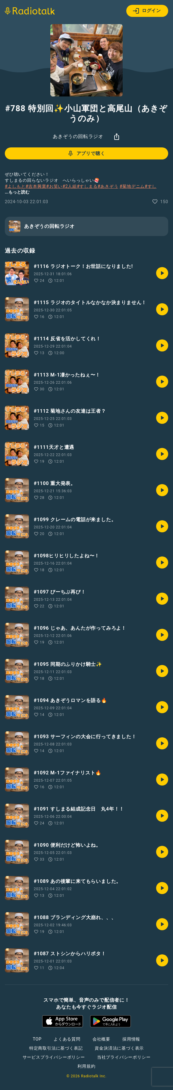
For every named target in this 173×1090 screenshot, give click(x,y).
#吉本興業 (36, 186)
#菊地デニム (132, 186)
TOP (37, 1039)
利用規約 (86, 1066)
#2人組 (69, 186)
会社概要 (101, 1039)
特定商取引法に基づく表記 (56, 1048)
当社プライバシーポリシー (124, 1057)
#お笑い (54, 186)
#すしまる (87, 186)
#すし (150, 186)
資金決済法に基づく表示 (119, 1048)
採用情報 (131, 1039)
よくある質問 (67, 1039)
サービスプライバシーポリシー (54, 1057)
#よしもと (15, 186)
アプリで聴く (86, 153)
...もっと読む (17, 192)
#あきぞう (108, 186)
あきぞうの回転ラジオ (78, 136)
